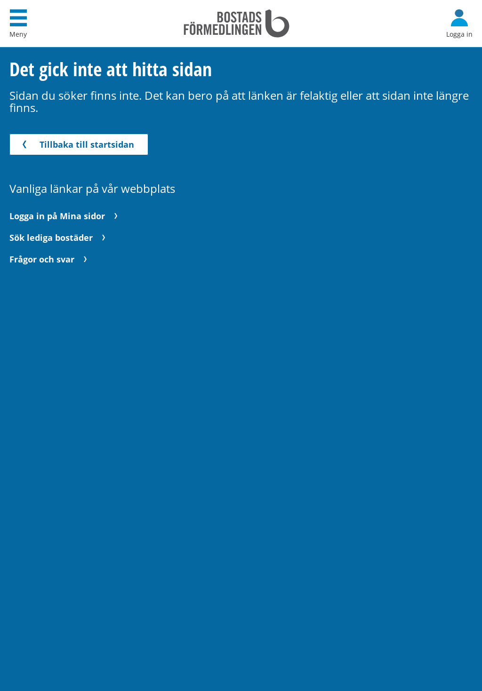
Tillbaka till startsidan (76, 144)
